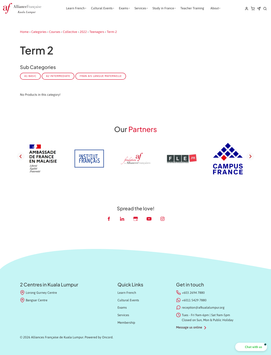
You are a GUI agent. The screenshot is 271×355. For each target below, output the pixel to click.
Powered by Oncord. (99, 337)
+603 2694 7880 (193, 292)
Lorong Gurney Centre (38, 292)
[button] (251, 347)
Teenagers (96, 31)
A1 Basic (30, 76)
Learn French (75, 8)
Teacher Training (192, 8)
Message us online (189, 327)
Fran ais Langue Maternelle (101, 76)
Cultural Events (102, 8)
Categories (38, 31)
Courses (54, 31)
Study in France (163, 8)
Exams (123, 8)
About (214, 8)
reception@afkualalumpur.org (203, 307)
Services (140, 8)
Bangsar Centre (33, 300)
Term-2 (112, 31)
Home (24, 31)
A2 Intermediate (58, 76)
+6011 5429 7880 (194, 300)
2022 (83, 31)
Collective (70, 31)
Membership (126, 322)
